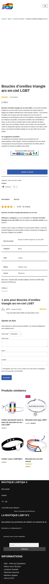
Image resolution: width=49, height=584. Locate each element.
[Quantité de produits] (4, 172)
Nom (3, 350)
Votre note (5, 334)
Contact (4, 495)
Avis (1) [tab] (16, 199)
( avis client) (14, 97)
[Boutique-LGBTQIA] (7, 6)
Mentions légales (11, 575)
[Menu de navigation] (45, 6)
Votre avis (5, 338)
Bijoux (10, 19)
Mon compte (5, 489)
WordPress (31, 511)
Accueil (3, 19)
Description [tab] (5, 199)
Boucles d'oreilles (19, 19)
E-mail (4, 359)
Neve (16, 511)
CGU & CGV (9, 578)
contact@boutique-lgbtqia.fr (10, 508)
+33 (6, 501)
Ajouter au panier (27, 172)
